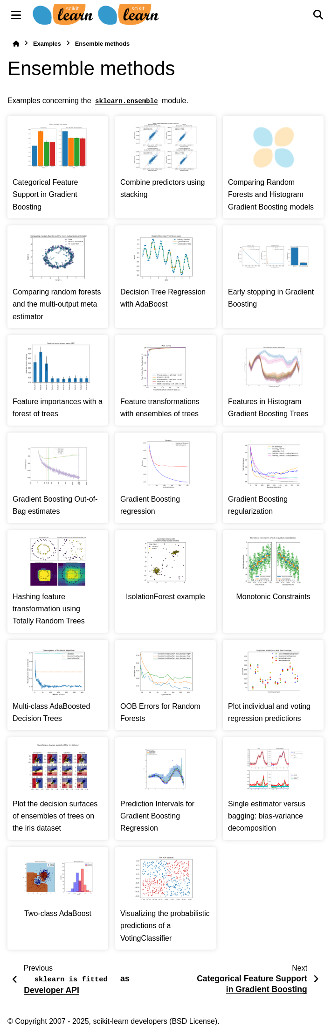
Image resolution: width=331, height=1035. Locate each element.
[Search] (318, 15)
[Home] (16, 44)
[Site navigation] (16, 15)
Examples (47, 43)
